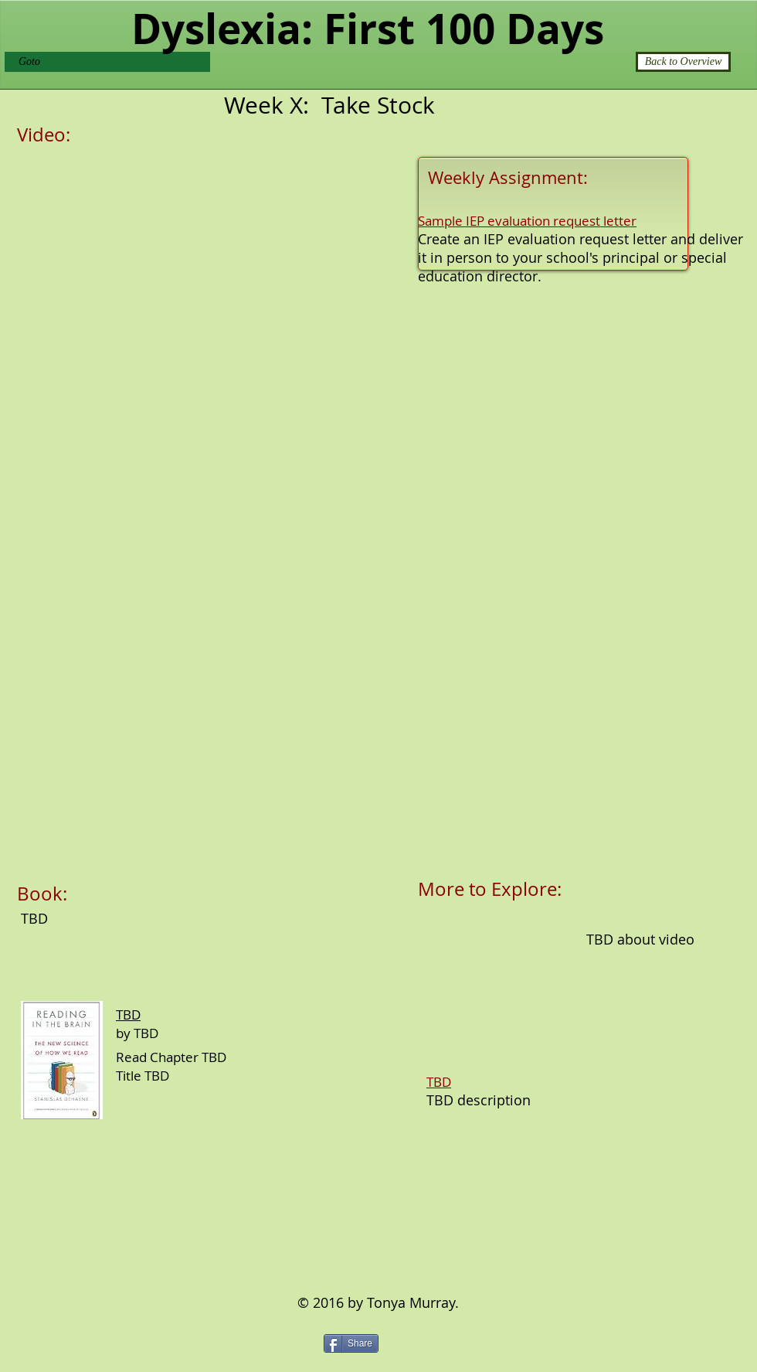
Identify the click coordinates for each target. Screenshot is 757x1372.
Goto (29, 61)
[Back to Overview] (683, 62)
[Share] (351, 1343)
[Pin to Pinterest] (413, 1342)
